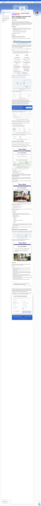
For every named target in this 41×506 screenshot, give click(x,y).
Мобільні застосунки (17, 13)
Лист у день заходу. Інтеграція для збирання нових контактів (5, 18)
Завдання (3, 13)
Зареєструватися (28, 107)
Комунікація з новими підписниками (4, 20)
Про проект (3, 12)
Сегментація (27, 13)
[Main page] (4, 2)
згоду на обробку (17, 311)
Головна (3, 0)
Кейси (18, 14)
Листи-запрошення (14, 48)
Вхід (38, 0)
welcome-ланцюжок (14, 47)
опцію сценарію (14, 91)
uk (36, 0)
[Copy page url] (2, 502)
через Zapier (25, 120)
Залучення (22, 13)
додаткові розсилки (25, 104)
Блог (5, 0)
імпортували (25, 45)
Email (13, 13)
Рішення (3, 14)
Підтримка (8, 0)
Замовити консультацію (36, 2)
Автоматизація (14, 14)
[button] (39, 504)
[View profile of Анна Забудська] (36, 12)
